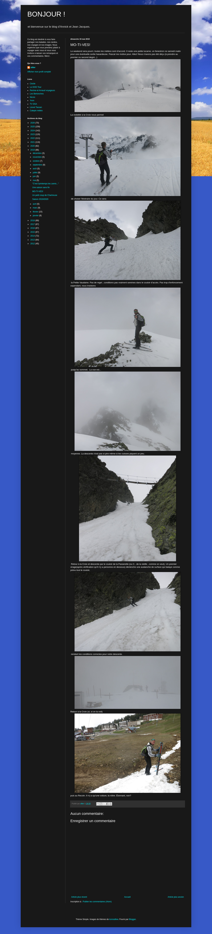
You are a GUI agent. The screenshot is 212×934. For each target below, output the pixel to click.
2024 (32, 130)
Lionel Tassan (36, 107)
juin (34, 176)
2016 (32, 228)
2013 (32, 240)
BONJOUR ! (46, 14)
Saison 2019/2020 (40, 199)
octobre (36, 161)
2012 (32, 243)
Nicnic (32, 97)
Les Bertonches (37, 94)
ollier (33, 67)
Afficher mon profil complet (39, 72)
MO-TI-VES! (37, 191)
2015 (32, 232)
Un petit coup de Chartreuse (44, 195)
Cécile (32, 83)
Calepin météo (36, 110)
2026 (32, 123)
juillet (35, 172)
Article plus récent (79, 897)
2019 (32, 150)
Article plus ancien (176, 897)
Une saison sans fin (41, 187)
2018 (32, 220)
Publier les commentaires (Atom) (97, 901)
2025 (32, 126)
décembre (37, 153)
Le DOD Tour (35, 87)
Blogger (132, 919)
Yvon (32, 100)
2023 (32, 134)
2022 (32, 138)
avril (35, 204)
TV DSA (33, 104)
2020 (32, 146)
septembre (38, 165)
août (35, 168)
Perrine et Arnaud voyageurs (42, 90)
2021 (32, 142)
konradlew (113, 919)
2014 (32, 236)
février (36, 212)
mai (35, 180)
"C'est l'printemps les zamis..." (45, 183)
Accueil (127, 897)
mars (35, 208)
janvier (36, 215)
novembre (37, 157)
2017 (32, 224)
